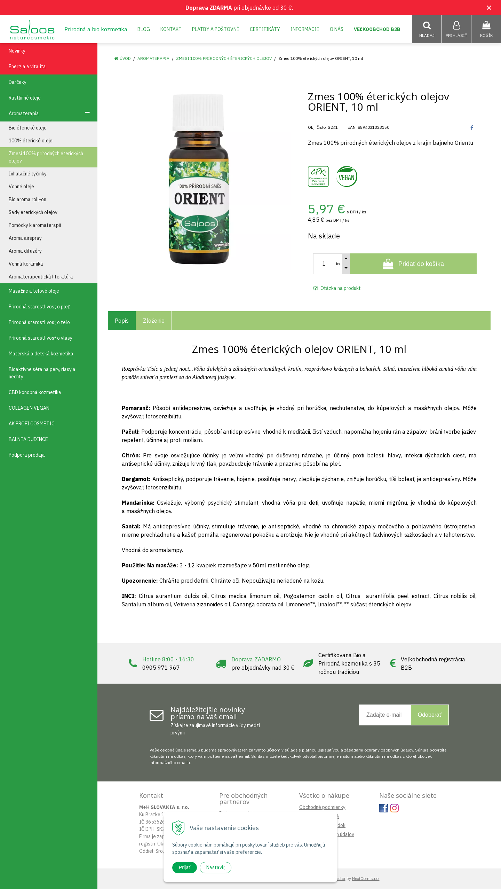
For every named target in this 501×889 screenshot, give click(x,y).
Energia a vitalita (27, 67)
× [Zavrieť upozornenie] (489, 7)
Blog (143, 29)
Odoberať (430, 715)
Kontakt (171, 29)
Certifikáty (265, 29)
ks (338, 264)
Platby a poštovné (215, 29)
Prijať (184, 867)
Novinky (17, 51)
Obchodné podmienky (322, 807)
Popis (122, 320)
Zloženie (154, 320)
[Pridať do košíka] (413, 264)
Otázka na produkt (337, 288)
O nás (336, 29)
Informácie (305, 29)
